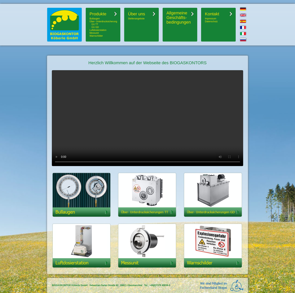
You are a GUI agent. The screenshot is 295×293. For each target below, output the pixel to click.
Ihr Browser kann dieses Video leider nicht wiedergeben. (147, 118)
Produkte (98, 14)
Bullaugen (95, 18)
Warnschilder (96, 36)
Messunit (94, 33)
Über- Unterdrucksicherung (103, 21)
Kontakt (212, 14)
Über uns (136, 14)
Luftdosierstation (98, 30)
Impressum (210, 18)
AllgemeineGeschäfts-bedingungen (178, 18)
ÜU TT (94, 24)
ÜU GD (95, 27)
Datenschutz (211, 21)
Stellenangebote (136, 18)
